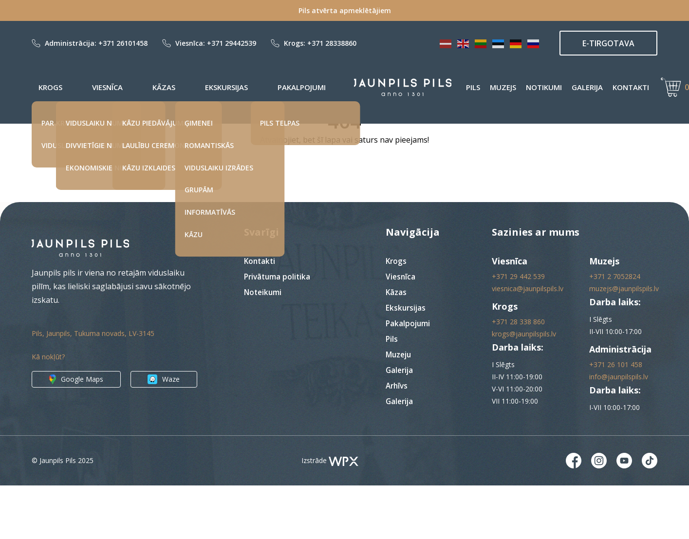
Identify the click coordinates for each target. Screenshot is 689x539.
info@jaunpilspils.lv (618, 429)
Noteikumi (263, 345)
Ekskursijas (159, 87)
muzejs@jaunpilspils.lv (624, 341)
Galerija (555, 87)
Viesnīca (80, 87)
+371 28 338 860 (518, 374)
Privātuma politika (278, 329)
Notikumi (512, 87)
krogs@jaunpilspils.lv (524, 386)
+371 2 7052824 (614, 329)
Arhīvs (398, 438)
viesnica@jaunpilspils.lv (527, 341)
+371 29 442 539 (518, 329)
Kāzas (117, 87)
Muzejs (471, 87)
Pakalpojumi (215, 87)
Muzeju (399, 407)
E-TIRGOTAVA (608, 43)
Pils (441, 87)
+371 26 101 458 (615, 417)
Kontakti (599, 87)
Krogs (44, 87)
